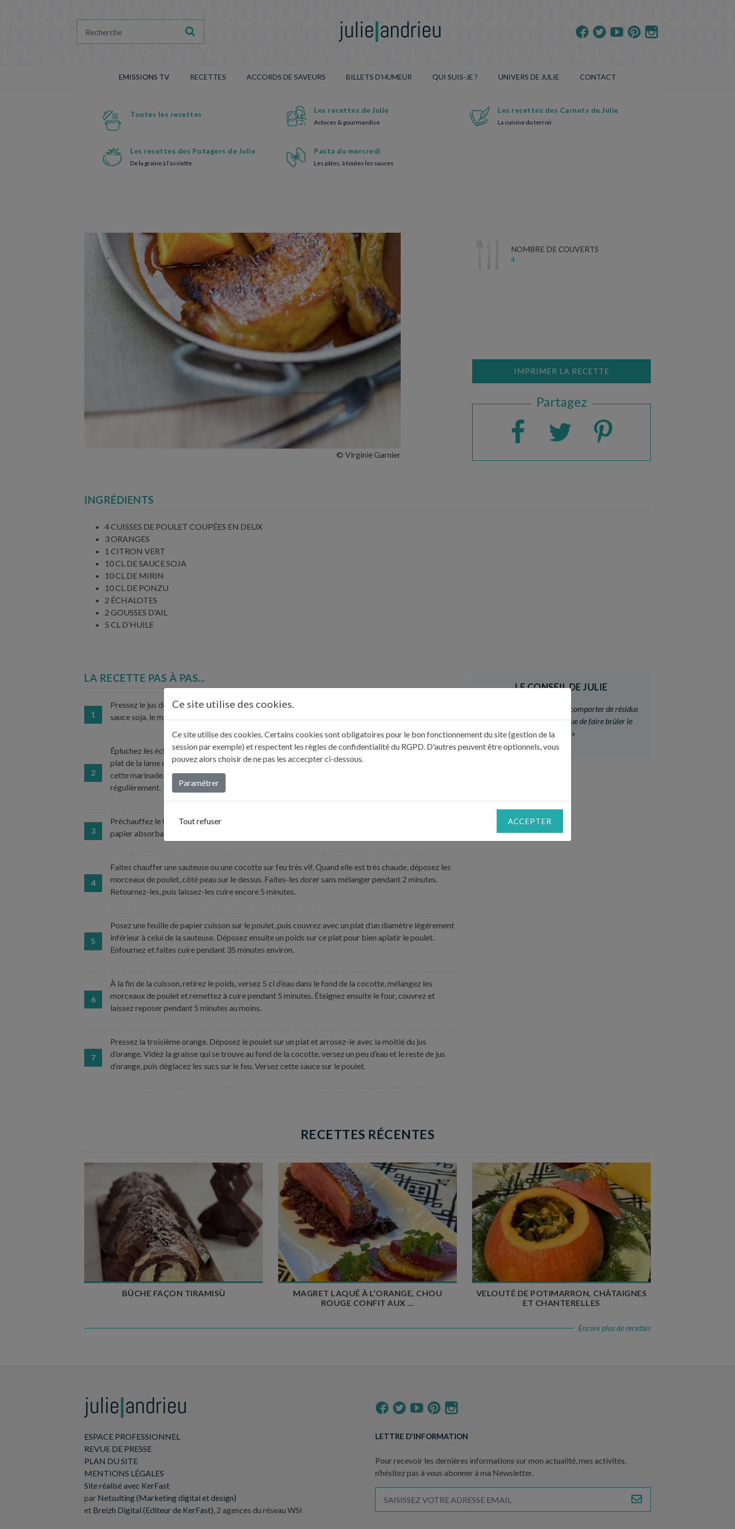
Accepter (530, 821)
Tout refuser (200, 821)
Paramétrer (199, 782)
